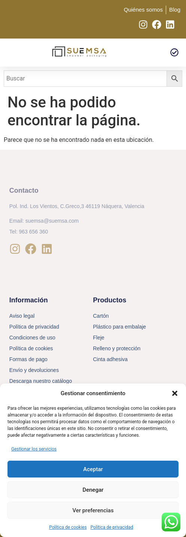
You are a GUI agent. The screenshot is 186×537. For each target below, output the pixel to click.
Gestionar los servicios (34, 449)
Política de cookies (68, 527)
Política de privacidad (112, 527)
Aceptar (93, 469)
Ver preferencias (92, 510)
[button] (175, 393)
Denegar (92, 489)
